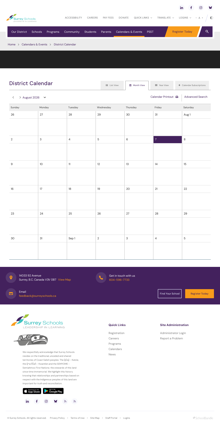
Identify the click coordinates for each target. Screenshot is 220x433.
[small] (196, 18)
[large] (202, 18)
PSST (150, 32)
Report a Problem (171, 338)
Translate (165, 17)
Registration (116, 333)
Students (90, 32)
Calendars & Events (129, 32)
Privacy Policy (57, 417)
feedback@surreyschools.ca (37, 296)
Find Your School (169, 293)
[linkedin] (182, 8)
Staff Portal (111, 417)
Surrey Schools (18, 417)
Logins (126, 417)
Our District (19, 32)
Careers (92, 17)
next (20, 97)
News (112, 354)
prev (13, 97)
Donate (124, 17)
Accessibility (73, 17)
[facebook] (191, 8)
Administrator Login (173, 333)
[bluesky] (210, 8)
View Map (64, 279)
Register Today (182, 31)
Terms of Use (77, 417)
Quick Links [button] (143, 17)
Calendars (115, 349)
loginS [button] (185, 17)
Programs (53, 32)
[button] (207, 31)
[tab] (112, 85)
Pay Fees (108, 17)
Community (71, 32)
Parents (106, 32)
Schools (37, 32)
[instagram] (201, 8)
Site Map (95, 417)
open (45, 98)
